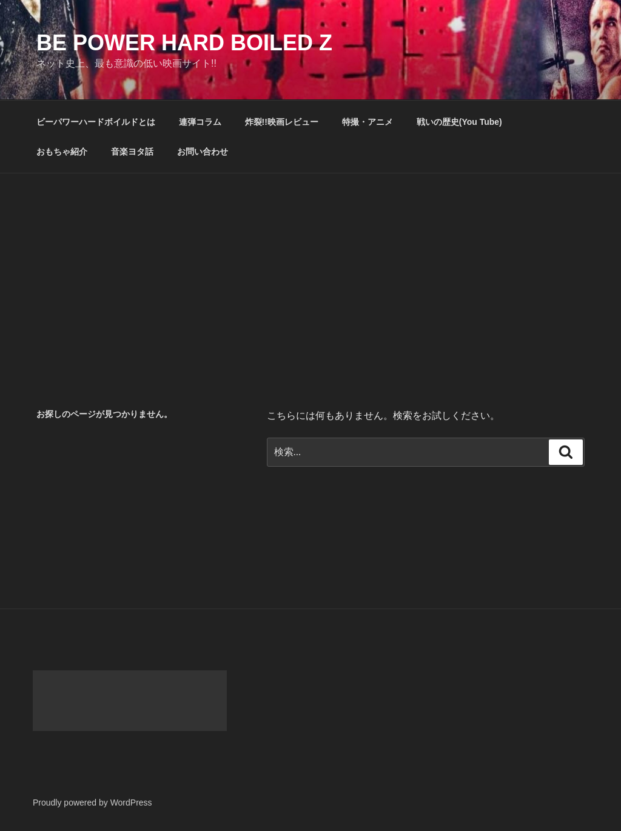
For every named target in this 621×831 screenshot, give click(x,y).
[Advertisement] (310, 264)
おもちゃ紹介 (61, 151)
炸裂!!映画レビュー (281, 122)
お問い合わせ (202, 151)
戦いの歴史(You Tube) (459, 122)
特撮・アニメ (367, 122)
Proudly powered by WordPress (92, 802)
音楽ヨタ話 (132, 151)
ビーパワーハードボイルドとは (95, 122)
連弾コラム (200, 122)
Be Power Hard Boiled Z (184, 42)
